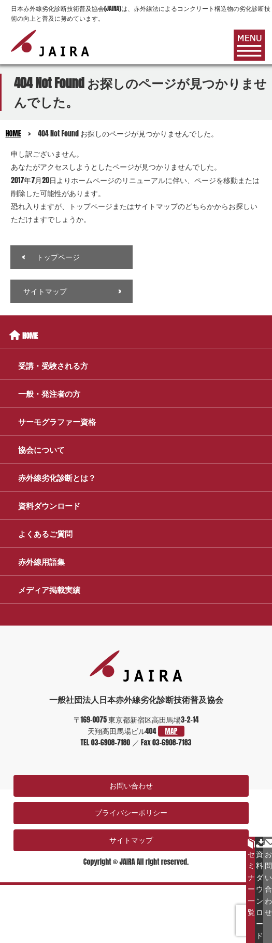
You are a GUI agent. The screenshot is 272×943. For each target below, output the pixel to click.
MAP (171, 731)
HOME (13, 133)
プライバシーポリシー (131, 812)
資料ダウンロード (259, 889)
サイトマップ (45, 291)
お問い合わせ (131, 785)
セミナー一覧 (251, 878)
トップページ (58, 257)
